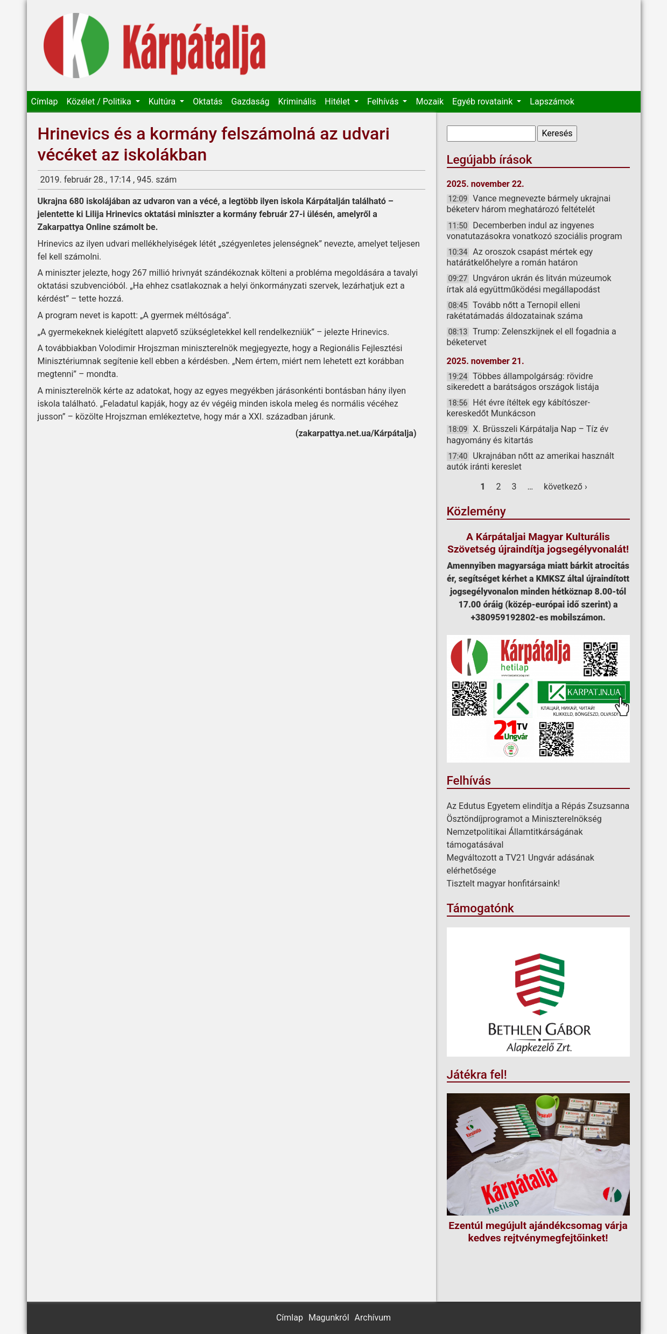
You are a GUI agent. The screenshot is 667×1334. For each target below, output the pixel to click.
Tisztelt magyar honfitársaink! (503, 883)
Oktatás (207, 101)
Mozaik (430, 101)
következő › (565, 486)
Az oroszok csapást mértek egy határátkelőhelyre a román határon (520, 257)
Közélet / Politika (99, 101)
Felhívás (384, 101)
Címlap (44, 101)
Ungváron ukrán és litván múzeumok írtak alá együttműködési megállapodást (529, 283)
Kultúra (163, 101)
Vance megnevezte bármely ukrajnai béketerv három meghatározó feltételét (529, 203)
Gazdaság (250, 101)
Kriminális (297, 101)
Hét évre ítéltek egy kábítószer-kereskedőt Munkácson (519, 407)
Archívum (373, 1317)
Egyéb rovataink (483, 101)
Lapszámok (552, 101)
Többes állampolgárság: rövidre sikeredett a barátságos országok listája (523, 381)
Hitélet (338, 101)
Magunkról (328, 1317)
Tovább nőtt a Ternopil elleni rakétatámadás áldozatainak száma (515, 310)
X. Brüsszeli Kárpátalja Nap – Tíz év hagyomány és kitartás (528, 434)
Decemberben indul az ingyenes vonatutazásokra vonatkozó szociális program (534, 230)
